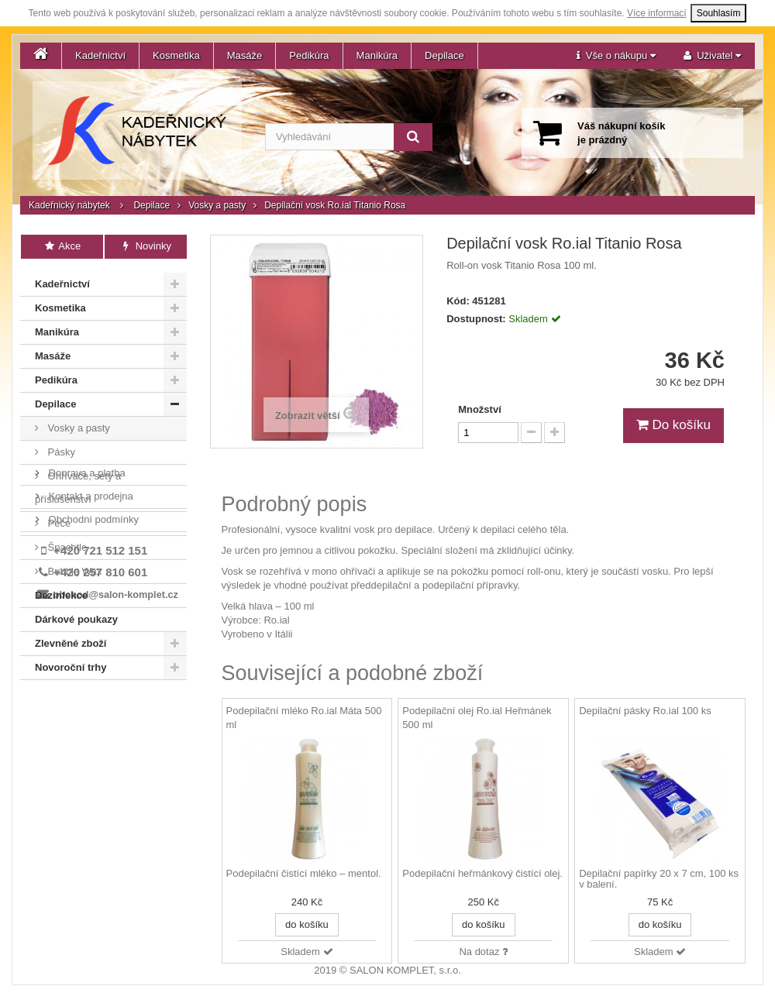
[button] (616, 56)
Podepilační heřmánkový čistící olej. (482, 873)
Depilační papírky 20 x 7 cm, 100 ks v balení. (659, 879)
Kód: (458, 301)
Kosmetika (176, 55)
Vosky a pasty (217, 205)
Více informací (657, 13)
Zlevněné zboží (70, 640)
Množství (479, 409)
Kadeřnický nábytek (69, 205)
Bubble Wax (73, 568)
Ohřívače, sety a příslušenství (78, 484)
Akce (62, 246)
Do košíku (673, 424)
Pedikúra (309, 55)
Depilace (444, 55)
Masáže (245, 55)
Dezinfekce (61, 592)
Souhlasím (719, 13)
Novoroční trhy (70, 664)
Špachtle (66, 544)
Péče (58, 520)
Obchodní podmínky (92, 751)
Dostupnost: (476, 319)
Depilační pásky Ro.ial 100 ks (645, 710)
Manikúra (377, 55)
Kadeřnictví (100, 55)
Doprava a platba (86, 704)
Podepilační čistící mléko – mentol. (303, 873)
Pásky (60, 449)
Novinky (145, 246)
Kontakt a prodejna (89, 728)
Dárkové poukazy (76, 616)
